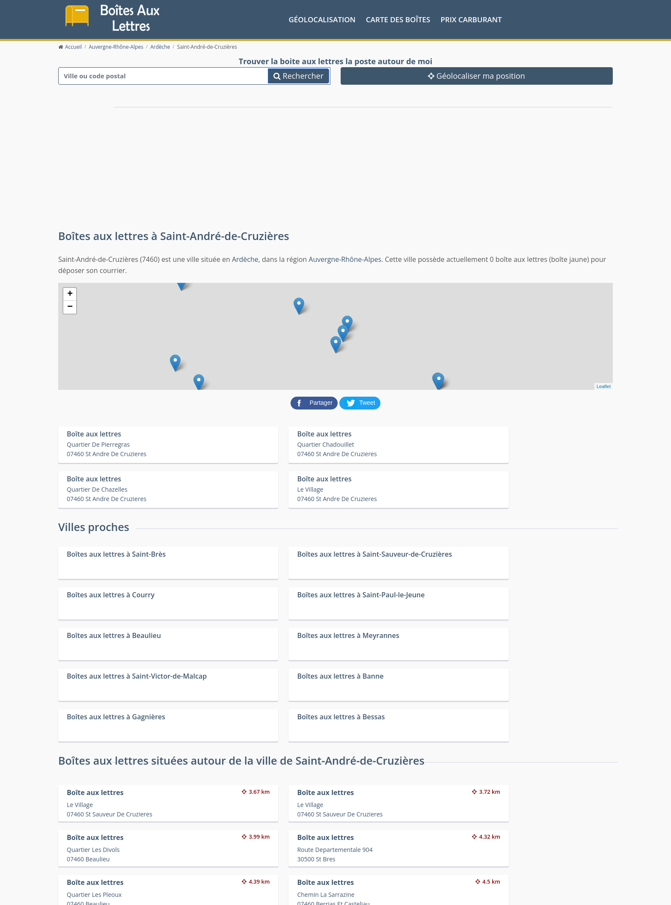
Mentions (205, 892)
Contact (181, 892)
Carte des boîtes (398, 19)
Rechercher (298, 75)
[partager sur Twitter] (359, 401)
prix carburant (471, 19)
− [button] (70, 306)
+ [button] (70, 293)
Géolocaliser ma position (476, 75)
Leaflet (604, 385)
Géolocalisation (322, 19)
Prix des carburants (357, 852)
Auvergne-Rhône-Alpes (345, 258)
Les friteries (346, 863)
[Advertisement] (241, 162)
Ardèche (245, 258)
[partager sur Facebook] (315, 401)
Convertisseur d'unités (500, 852)
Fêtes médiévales (493, 863)
